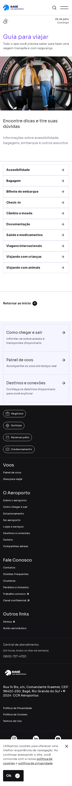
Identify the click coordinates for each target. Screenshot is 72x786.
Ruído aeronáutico (14, 628)
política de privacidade (35, 763)
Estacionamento (13, 513)
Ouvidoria (9, 580)
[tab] (36, 170)
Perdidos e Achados (16, 587)
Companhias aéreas (15, 546)
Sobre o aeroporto (15, 500)
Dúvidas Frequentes (16, 574)
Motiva (9, 621)
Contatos (9, 567)
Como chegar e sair (15, 507)
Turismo (8, 539)
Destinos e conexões (16, 533)
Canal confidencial (16, 600)
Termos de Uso (12, 721)
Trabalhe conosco (16, 594)
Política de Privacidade (17, 708)
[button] (54, 7)
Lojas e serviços (13, 526)
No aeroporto (12, 520)
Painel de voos (12, 472)
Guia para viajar (12, 479)
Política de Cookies (15, 714)
